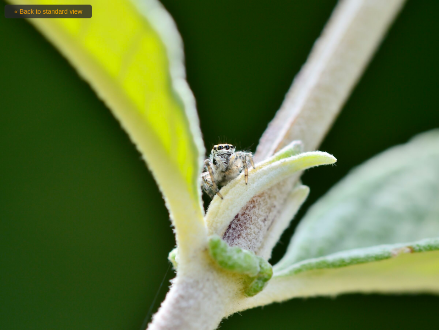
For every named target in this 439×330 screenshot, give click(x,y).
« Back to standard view (48, 11)
